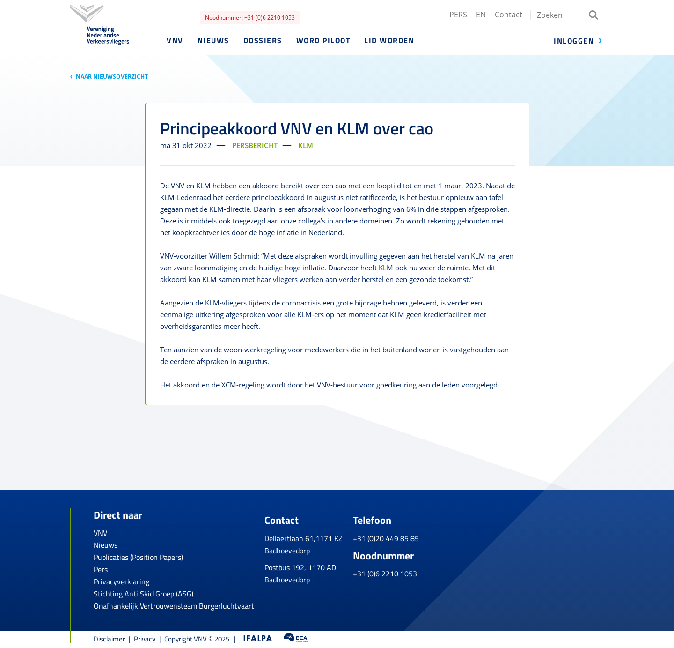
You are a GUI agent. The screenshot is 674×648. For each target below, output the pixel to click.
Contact (508, 14)
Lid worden (389, 40)
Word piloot (323, 40)
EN (481, 14)
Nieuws (213, 40)
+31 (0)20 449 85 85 (459, 532)
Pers (101, 569)
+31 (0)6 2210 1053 (458, 568)
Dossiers (262, 40)
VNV (175, 40)
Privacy (144, 638)
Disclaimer (109, 638)
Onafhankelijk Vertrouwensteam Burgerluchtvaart (174, 605)
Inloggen (574, 40)
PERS (458, 14)
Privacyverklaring (121, 581)
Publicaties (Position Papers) (138, 557)
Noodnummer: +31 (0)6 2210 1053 (250, 18)
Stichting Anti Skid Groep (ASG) (143, 593)
